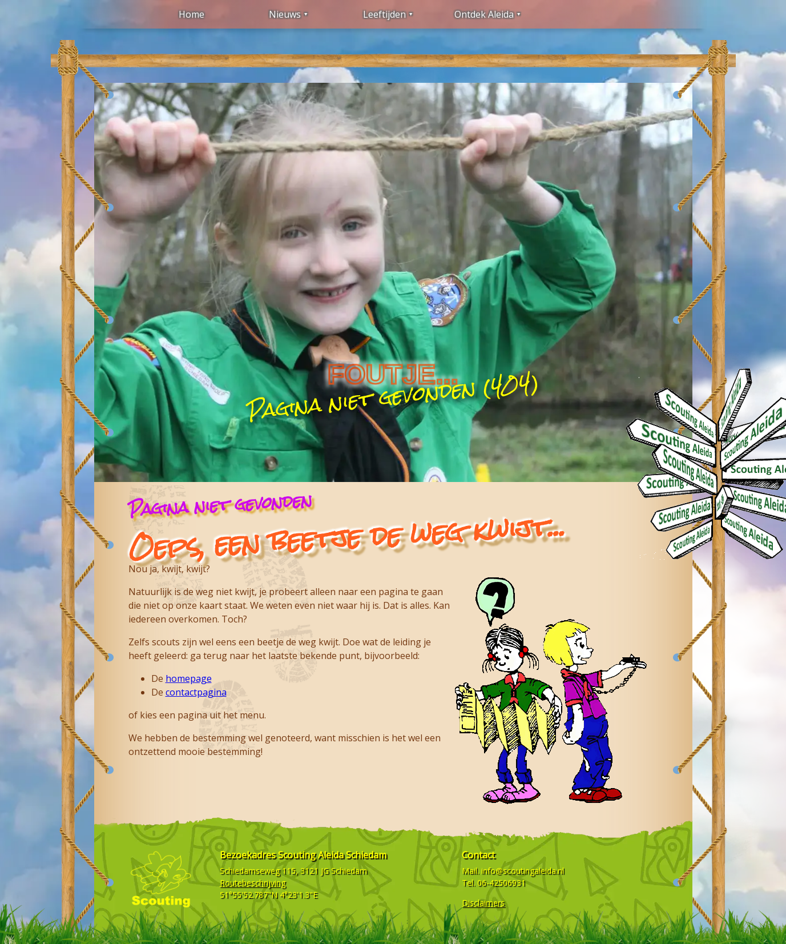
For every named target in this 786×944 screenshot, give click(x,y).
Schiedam (349, 870)
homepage (189, 678)
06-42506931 (501, 882)
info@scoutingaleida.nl (522, 870)
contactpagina (196, 692)
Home (191, 14)
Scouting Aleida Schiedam (332, 855)
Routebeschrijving (252, 882)
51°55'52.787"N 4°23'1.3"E (268, 894)
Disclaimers (483, 902)
